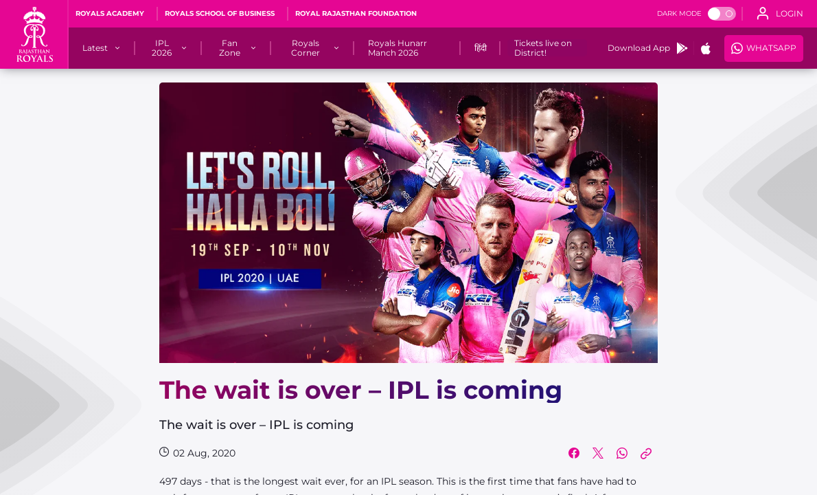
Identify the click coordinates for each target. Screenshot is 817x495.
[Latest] (95, 48)
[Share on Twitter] (598, 453)
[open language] (780, 14)
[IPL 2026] (161, 48)
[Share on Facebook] (574, 453)
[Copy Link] (646, 453)
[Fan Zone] (230, 48)
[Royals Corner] (306, 48)
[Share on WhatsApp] (622, 453)
